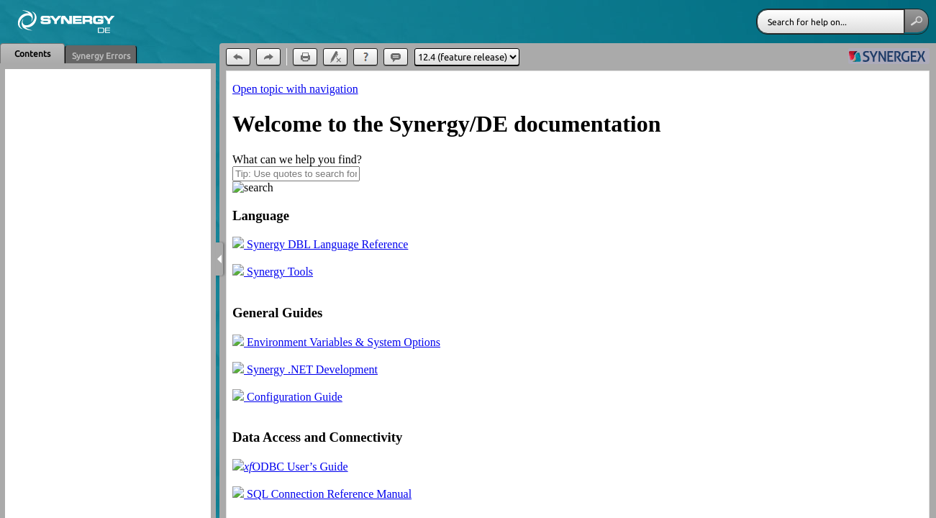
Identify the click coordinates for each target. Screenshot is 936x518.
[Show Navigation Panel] (219, 259)
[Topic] (578, 294)
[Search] (830, 21)
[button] (916, 20)
